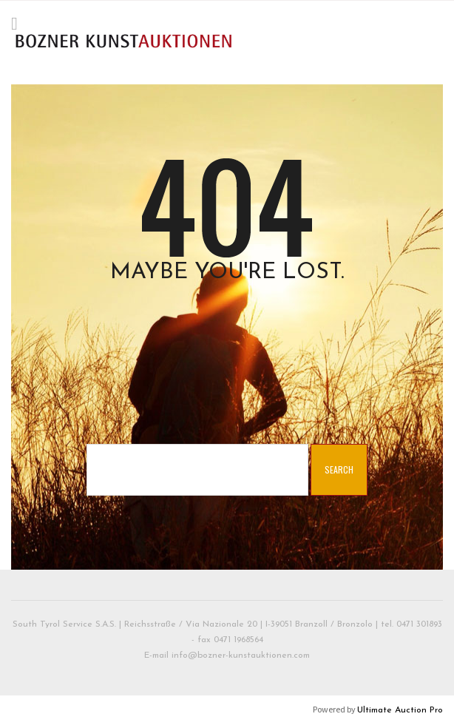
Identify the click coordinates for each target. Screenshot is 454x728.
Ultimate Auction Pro (400, 710)
